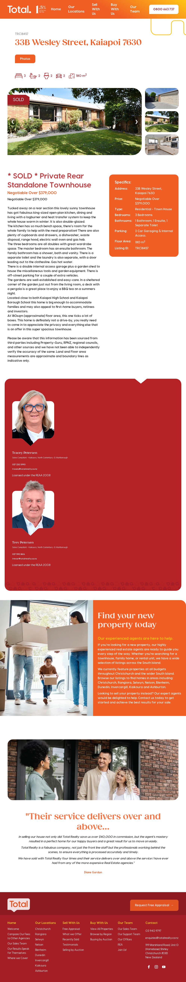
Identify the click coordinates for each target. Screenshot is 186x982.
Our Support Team (129, 934)
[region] (93, 121)
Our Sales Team (17, 943)
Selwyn (39, 939)
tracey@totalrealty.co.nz (24, 469)
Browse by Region (101, 934)
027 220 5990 (18, 465)
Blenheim (40, 950)
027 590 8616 (18, 554)
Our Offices (125, 939)
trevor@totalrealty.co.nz (24, 559)
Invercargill (42, 960)
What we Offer (72, 934)
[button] (56, 9)
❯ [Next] (136, 121)
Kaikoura (40, 965)
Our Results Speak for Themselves (18, 951)
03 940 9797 (153, 931)
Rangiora (40, 934)
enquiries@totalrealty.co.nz (162, 938)
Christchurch (43, 929)
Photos (25, 58)
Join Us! (122, 950)
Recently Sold (71, 939)
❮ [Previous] (12, 121)
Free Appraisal (71, 929)
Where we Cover (17, 958)
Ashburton (41, 971)
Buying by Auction (101, 939)
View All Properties (101, 929)
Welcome (13, 929)
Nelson (39, 945)
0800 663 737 (163, 9)
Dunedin (40, 955)
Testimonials (70, 945)
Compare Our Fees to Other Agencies (18, 936)
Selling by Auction (73, 950)
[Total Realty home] (26, 9)
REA (120, 945)
